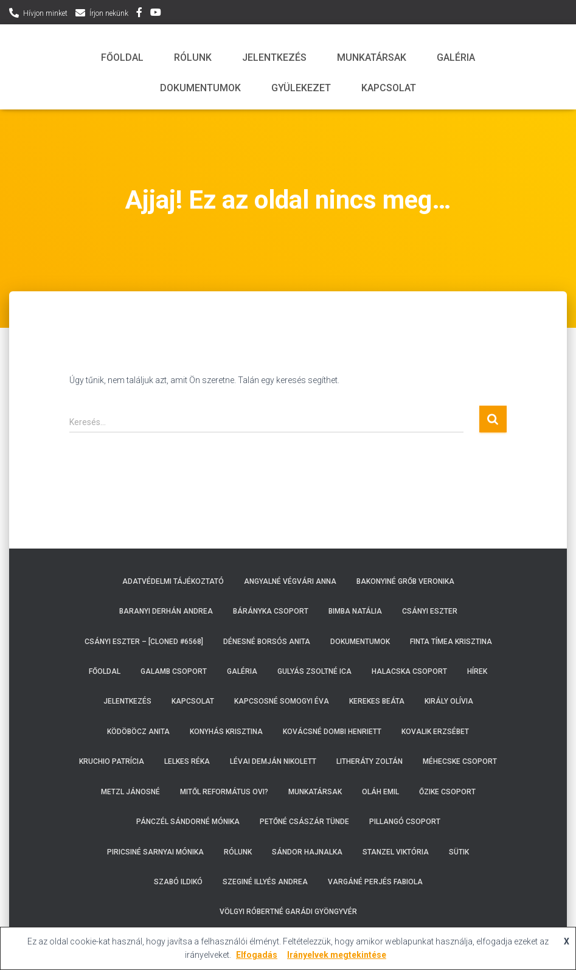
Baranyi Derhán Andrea (166, 611)
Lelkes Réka (187, 761)
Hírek (477, 671)
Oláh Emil (380, 792)
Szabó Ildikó (178, 882)
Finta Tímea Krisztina (451, 641)
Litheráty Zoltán (369, 761)
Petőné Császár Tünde (304, 821)
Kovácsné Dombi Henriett (332, 731)
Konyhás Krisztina (226, 731)
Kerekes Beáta (376, 701)
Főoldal (122, 57)
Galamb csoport (174, 671)
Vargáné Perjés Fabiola (375, 882)
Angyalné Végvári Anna (290, 581)
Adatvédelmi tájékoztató (173, 581)
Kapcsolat (388, 88)
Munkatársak (371, 57)
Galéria (456, 57)
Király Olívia (449, 701)
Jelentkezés (274, 57)
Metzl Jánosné (130, 792)
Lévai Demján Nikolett (273, 761)
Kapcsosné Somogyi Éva (281, 701)
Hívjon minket (45, 13)
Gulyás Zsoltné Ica (314, 671)
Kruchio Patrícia (111, 761)
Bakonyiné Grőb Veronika (405, 581)
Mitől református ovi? (224, 792)
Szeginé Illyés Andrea (265, 882)
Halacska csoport (409, 671)
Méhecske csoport (460, 761)
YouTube (155, 14)
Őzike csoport (447, 792)
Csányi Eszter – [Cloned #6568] (144, 641)
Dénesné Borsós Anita (266, 641)
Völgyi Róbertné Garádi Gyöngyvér (288, 911)
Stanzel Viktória (396, 852)
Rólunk (193, 57)
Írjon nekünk (108, 13)
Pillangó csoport (404, 821)
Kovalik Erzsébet (435, 731)
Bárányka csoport (270, 611)
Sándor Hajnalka (307, 852)
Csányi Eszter (429, 611)
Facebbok (139, 14)
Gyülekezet (301, 88)
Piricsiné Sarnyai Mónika (155, 852)
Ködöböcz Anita (138, 731)
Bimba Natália (355, 611)
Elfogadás (256, 955)
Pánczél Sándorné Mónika (188, 821)
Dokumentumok (200, 88)
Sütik (459, 852)
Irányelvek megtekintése (336, 955)
